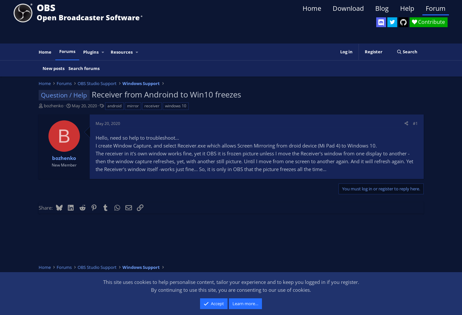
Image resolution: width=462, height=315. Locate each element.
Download (348, 8)
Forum (436, 8)
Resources (122, 52)
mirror (133, 106)
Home (312, 8)
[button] (103, 52)
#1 (415, 123)
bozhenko (54, 106)
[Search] (407, 52)
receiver (151, 106)
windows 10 (175, 106)
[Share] (406, 123)
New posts (54, 68)
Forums (67, 51)
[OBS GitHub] (403, 22)
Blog (382, 8)
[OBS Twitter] (392, 22)
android (114, 106)
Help (407, 8)
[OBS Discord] (381, 22)
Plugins (91, 52)
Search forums (84, 68)
